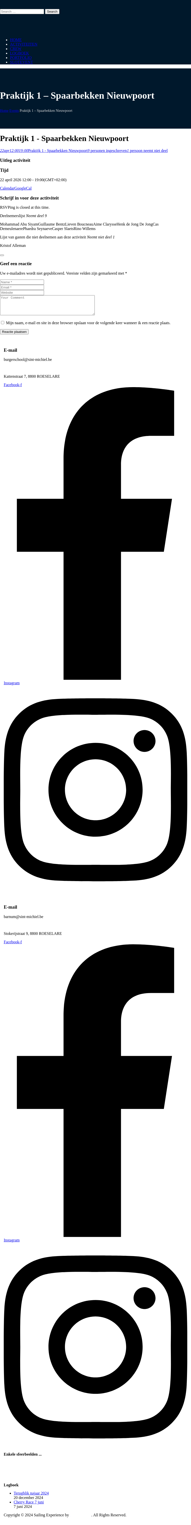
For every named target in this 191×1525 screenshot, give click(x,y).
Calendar (7, 188)
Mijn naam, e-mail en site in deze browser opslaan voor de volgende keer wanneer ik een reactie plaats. (88, 326)
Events (14, 111)
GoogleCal (23, 188)
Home (4, 111)
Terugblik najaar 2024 (31, 1497)
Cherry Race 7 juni (29, 1506)
